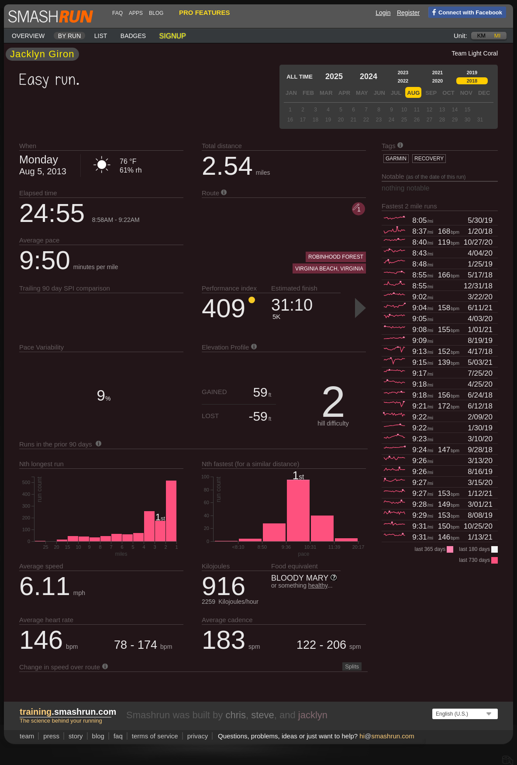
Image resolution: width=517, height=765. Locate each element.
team (27, 736)
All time (299, 76)
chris (235, 715)
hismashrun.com (386, 736)
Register (408, 12)
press (51, 736)
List (100, 35)
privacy (197, 736)
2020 (437, 80)
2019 (472, 72)
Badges (133, 35)
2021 (437, 72)
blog (156, 13)
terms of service (155, 736)
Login (383, 12)
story (76, 736)
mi (497, 35)
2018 (472, 80)
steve (262, 715)
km (481, 35)
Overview (28, 35)
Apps (136, 13)
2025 (334, 76)
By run (69, 35)
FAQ (117, 13)
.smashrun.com (68, 712)
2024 (368, 76)
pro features (204, 12)
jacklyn (312, 715)
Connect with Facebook (465, 11)
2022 (403, 80)
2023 (403, 72)
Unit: (460, 35)
